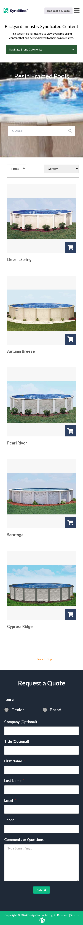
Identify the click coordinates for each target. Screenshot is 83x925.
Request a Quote (58, 10)
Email (10, 800)
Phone (9, 820)
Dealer (17, 709)
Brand (55, 709)
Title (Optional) (16, 741)
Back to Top (44, 659)
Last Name (14, 780)
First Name (14, 761)
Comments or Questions (24, 839)
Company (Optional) (20, 722)
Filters (15, 168)
